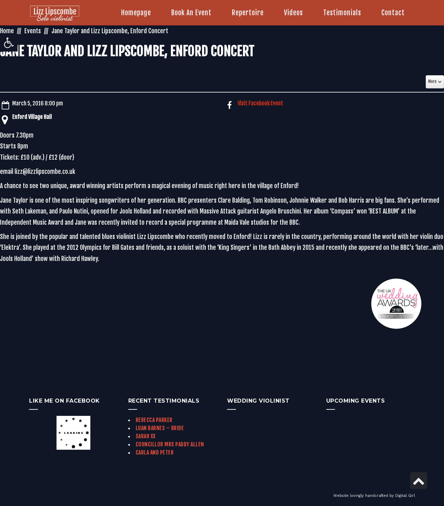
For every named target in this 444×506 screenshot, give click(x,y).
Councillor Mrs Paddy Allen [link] (170, 444)
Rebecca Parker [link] (154, 420)
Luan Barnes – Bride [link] (160, 428)
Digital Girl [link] (405, 495)
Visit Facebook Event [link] (260, 103)
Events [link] (32, 31)
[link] (9, 43)
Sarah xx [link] (146, 436)
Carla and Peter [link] (155, 452)
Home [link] (7, 31)
